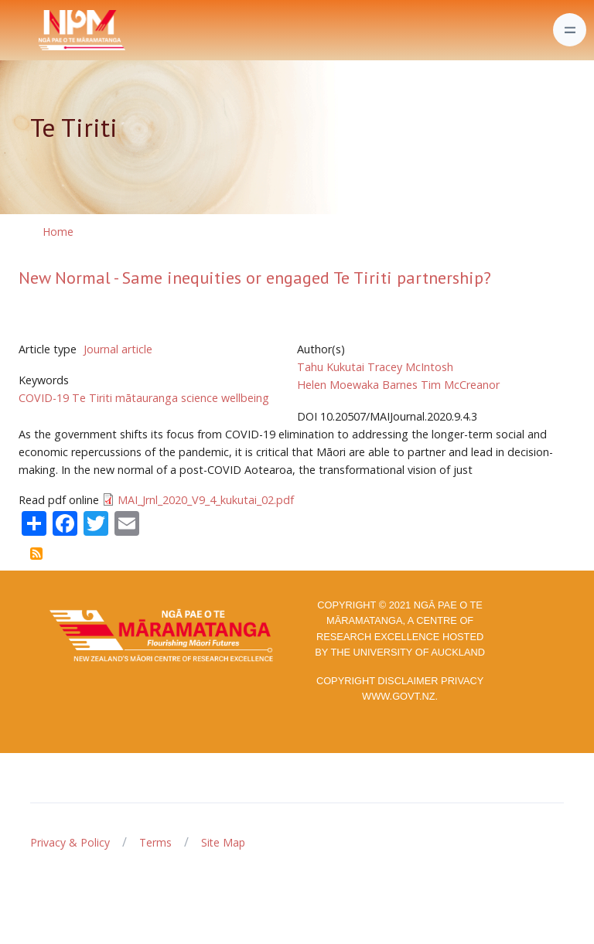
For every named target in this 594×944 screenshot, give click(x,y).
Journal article (118, 349)
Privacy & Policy (70, 842)
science (199, 397)
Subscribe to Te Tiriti (36, 553)
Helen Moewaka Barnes (357, 384)
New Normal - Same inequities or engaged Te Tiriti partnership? (255, 277)
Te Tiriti (92, 397)
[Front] (43, 30)
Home (58, 231)
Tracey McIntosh (410, 367)
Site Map (223, 842)
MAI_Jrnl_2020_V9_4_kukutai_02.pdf (206, 499)
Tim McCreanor (460, 384)
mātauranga (146, 397)
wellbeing (245, 397)
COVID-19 (44, 397)
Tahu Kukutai (330, 367)
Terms (155, 842)
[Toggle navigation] (569, 29)
